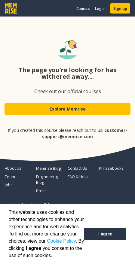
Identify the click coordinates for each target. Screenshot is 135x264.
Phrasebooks (111, 168)
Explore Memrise (68, 109)
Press (41, 190)
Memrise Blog (48, 168)
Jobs (9, 184)
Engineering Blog (47, 179)
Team (10, 176)
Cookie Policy (61, 241)
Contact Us (77, 168)
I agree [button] (105, 234)
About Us (13, 168)
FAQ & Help (78, 176)
